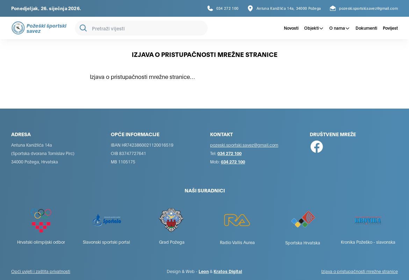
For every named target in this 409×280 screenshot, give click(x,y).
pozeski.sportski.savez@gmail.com (244, 144)
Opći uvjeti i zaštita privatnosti (40, 271)
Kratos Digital (228, 271)
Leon (204, 271)
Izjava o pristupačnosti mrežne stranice (359, 271)
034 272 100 (229, 153)
